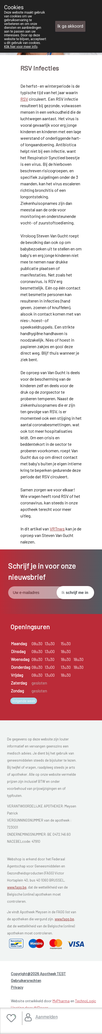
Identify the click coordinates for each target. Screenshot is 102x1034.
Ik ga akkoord (70, 26)
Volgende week (23, 701)
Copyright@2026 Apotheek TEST (38, 973)
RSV (24, 98)
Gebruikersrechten (26, 980)
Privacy (17, 987)
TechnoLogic (85, 1000)
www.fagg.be (16, 887)
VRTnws (57, 528)
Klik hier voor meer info (21, 47)
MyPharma (61, 1000)
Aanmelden (46, 1016)
